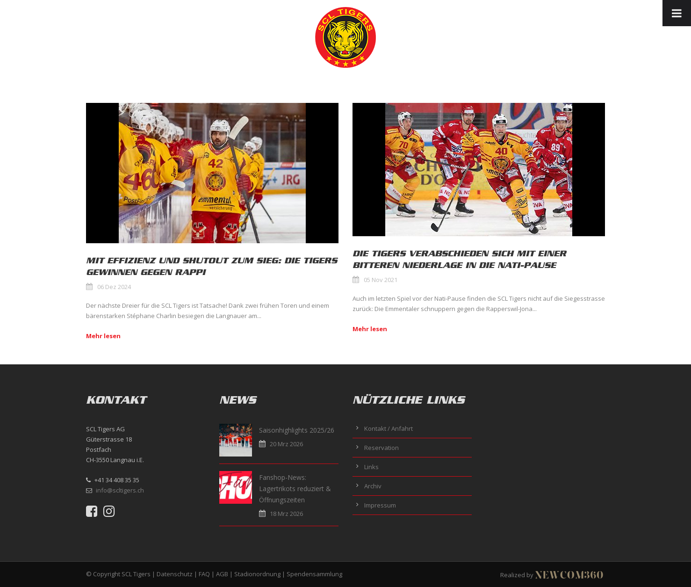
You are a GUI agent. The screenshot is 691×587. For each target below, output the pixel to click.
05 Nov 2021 (380, 279)
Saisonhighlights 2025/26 (296, 430)
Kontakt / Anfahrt (388, 428)
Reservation (381, 447)
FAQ (204, 574)
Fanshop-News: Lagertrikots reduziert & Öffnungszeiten (295, 488)
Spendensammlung (314, 574)
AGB (222, 574)
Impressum (380, 505)
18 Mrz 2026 (286, 513)
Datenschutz (175, 574)
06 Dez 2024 (114, 287)
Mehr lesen (103, 336)
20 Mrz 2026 (286, 444)
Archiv (372, 486)
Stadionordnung (257, 574)
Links (371, 467)
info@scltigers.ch (120, 490)
